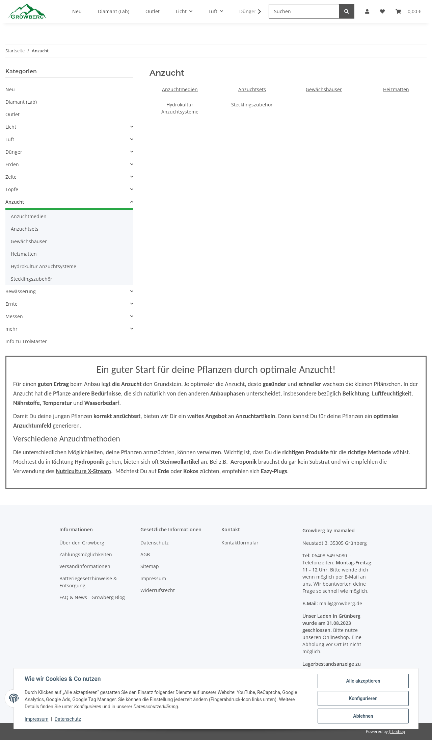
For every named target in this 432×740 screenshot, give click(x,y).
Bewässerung (20, 291)
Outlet (12, 114)
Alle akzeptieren (363, 681)
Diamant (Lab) (21, 102)
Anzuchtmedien (180, 89)
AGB (145, 554)
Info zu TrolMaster (26, 341)
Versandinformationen (84, 566)
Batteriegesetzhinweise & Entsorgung (88, 582)
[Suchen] (304, 11)
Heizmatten (396, 89)
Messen (14, 316)
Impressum (153, 578)
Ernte (11, 304)
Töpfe (11, 189)
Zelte (11, 177)
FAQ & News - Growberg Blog (92, 597)
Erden (12, 164)
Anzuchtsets (252, 89)
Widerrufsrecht (157, 590)
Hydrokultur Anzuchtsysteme (43, 266)
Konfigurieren (363, 698)
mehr (11, 329)
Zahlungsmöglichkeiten (85, 554)
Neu (10, 89)
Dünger (13, 152)
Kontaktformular (240, 542)
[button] (69, 127)
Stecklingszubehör (252, 104)
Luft (9, 139)
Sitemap (149, 566)
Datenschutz (154, 542)
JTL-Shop (397, 731)
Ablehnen (363, 716)
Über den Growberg (81, 542)
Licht (10, 127)
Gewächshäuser (324, 89)
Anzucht (14, 202)
